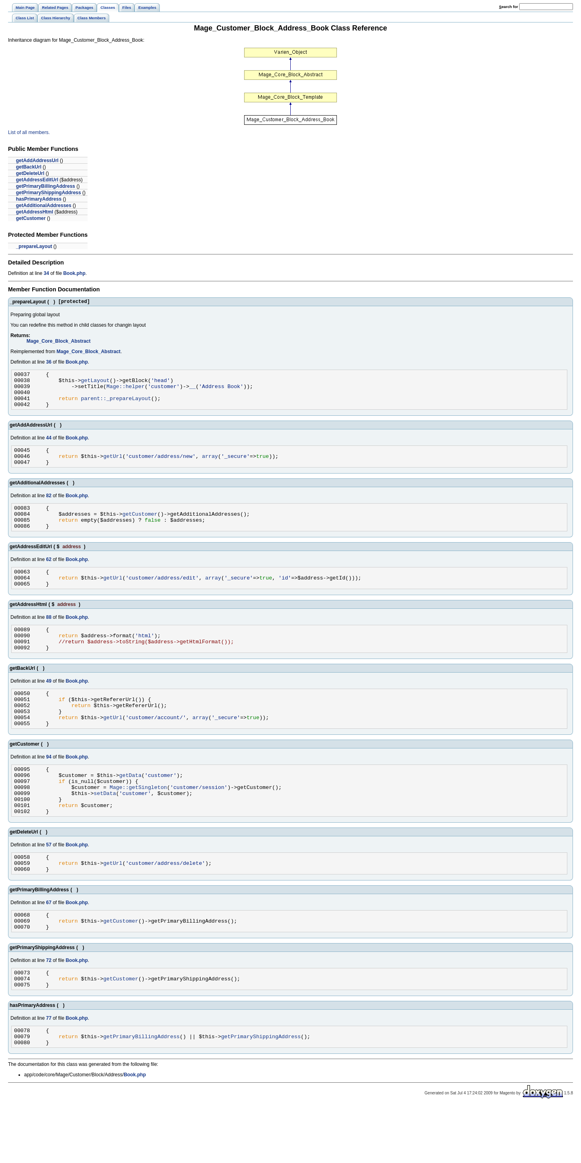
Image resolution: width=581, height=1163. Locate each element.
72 (48, 1010)
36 (48, 363)
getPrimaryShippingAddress (48, 192)
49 (48, 706)
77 (48, 1071)
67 (48, 948)
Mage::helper (125, 390)
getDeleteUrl (30, 173)
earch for (508, 6)
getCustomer (31, 218)
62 (48, 576)
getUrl (112, 466)
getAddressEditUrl (37, 180)
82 (48, 507)
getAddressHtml (34, 212)
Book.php (74, 273)
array (210, 466)
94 (48, 789)
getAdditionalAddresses (43, 205)
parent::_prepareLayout (116, 405)
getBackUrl (28, 167)
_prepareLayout (34, 246)
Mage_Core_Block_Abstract (58, 342)
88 (48, 637)
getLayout (95, 383)
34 (46, 273)
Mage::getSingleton (138, 824)
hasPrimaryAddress (38, 199)
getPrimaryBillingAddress (45, 186)
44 (48, 446)
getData (130, 809)
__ (192, 390)
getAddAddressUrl (37, 160)
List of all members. (29, 132)
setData (105, 831)
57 (48, 887)
